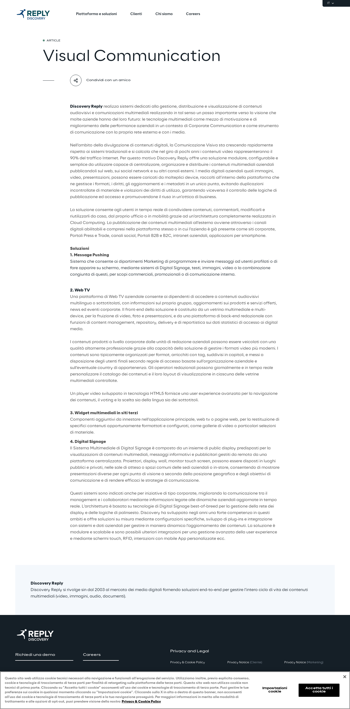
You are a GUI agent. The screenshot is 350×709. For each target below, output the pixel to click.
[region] (175, 690)
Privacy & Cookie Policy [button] (187, 662)
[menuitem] (96, 14)
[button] (44, 655)
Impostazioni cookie (274, 690)
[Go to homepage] (38, 14)
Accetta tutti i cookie (319, 690)
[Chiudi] (344, 676)
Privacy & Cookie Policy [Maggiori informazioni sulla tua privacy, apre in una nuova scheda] (141, 701)
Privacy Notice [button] (244, 662)
